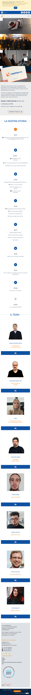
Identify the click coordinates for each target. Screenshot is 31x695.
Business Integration (16, 662)
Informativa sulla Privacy (8, 3)
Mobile (3, 659)
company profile (15, 112)
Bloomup (13, 138)
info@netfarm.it (7, 650)
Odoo (3, 658)
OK (15, 7)
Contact (4, 12)
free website (20, 693)
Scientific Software (6, 662)
